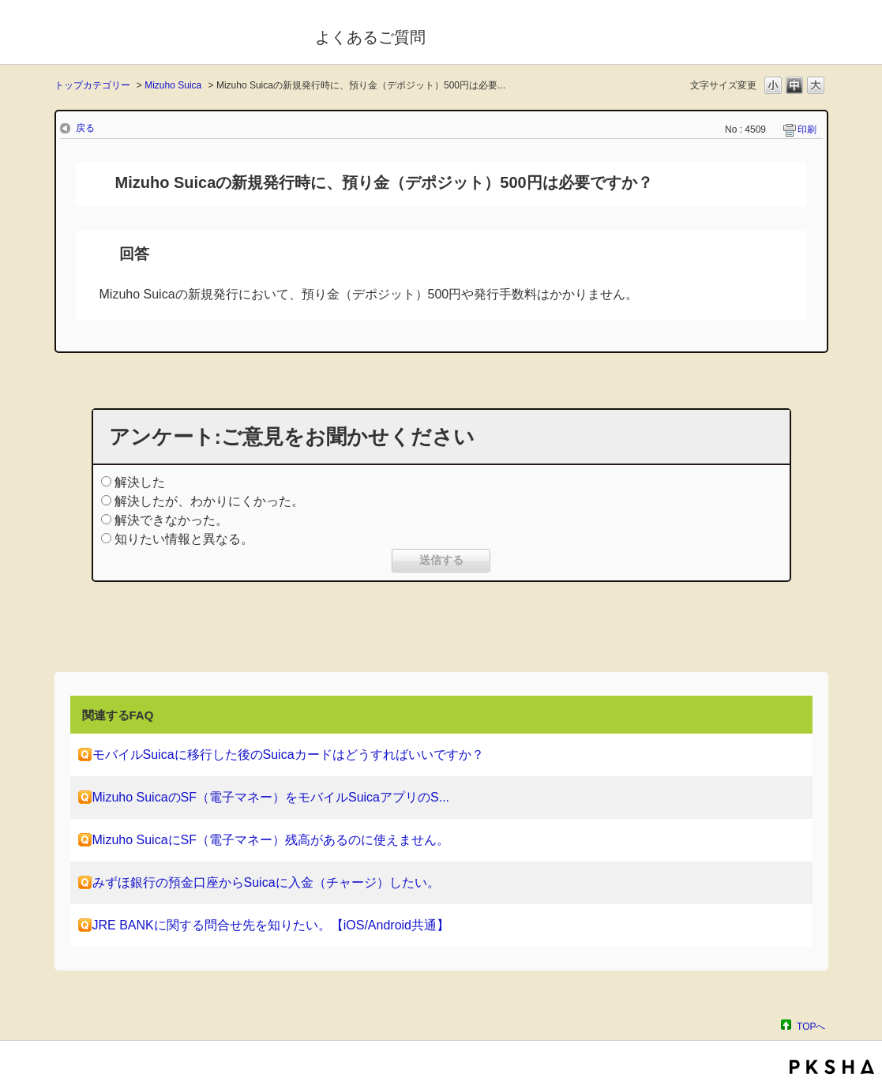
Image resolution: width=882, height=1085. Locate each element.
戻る (85, 127)
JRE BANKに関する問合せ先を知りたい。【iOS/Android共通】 (271, 925)
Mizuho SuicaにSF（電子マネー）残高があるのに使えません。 (271, 840)
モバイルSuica (174, 34)
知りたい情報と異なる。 (183, 539)
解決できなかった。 (171, 520)
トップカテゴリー (92, 85)
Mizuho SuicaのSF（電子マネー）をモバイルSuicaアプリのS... (271, 797)
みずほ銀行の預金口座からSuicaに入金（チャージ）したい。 (266, 882)
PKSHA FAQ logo (832, 1067)
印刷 (807, 129)
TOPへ (811, 1026)
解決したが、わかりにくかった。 (209, 501)
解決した (139, 482)
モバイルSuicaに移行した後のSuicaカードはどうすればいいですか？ (288, 754)
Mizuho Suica (172, 85)
